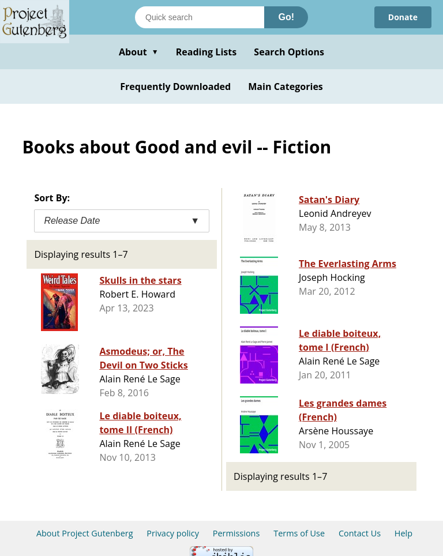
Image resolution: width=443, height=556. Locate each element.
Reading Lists (206, 52)
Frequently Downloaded (175, 86)
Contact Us (360, 533)
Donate (403, 17)
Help (403, 533)
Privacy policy (173, 533)
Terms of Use (299, 533)
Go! (286, 17)
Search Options (289, 52)
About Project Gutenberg (84, 533)
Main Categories (285, 86)
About (139, 52)
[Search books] (199, 17)
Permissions (236, 533)
